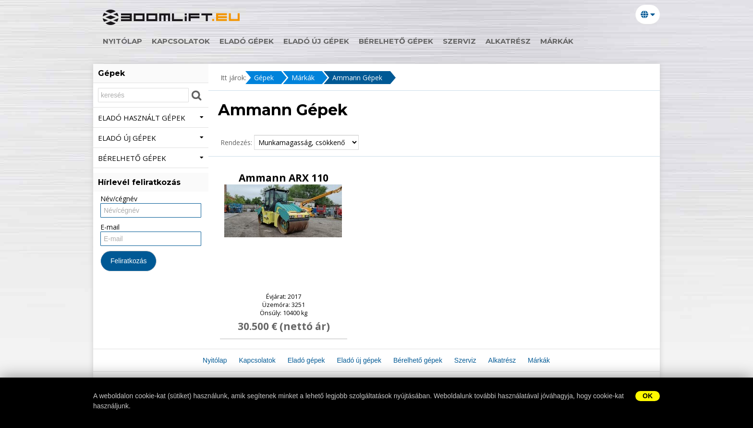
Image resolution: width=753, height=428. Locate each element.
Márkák (556, 41)
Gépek (264, 77)
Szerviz (459, 41)
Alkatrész (508, 41)
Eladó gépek (246, 41)
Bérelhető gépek (396, 41)
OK (648, 396)
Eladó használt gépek (151, 117)
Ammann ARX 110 (283, 177)
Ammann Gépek (357, 77)
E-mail (110, 227)
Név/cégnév (118, 198)
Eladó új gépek (316, 41)
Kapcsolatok (181, 41)
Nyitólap (122, 41)
